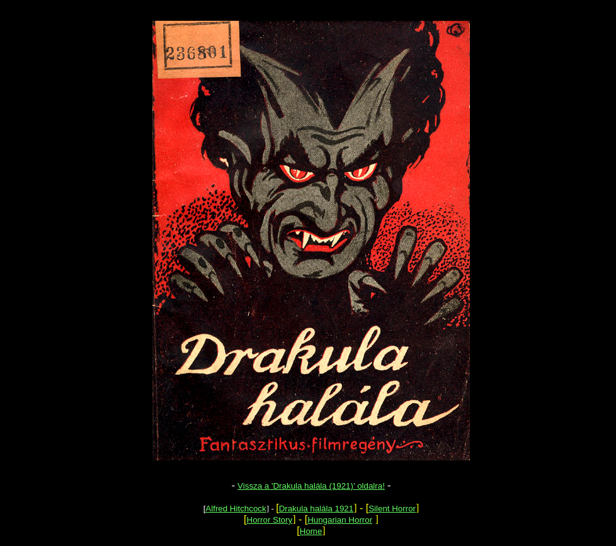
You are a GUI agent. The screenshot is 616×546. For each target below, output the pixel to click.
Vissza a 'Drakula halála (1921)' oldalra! (311, 486)
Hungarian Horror (339, 520)
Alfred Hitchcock (235, 508)
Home (311, 531)
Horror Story (270, 520)
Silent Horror (392, 508)
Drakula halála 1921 (316, 508)
